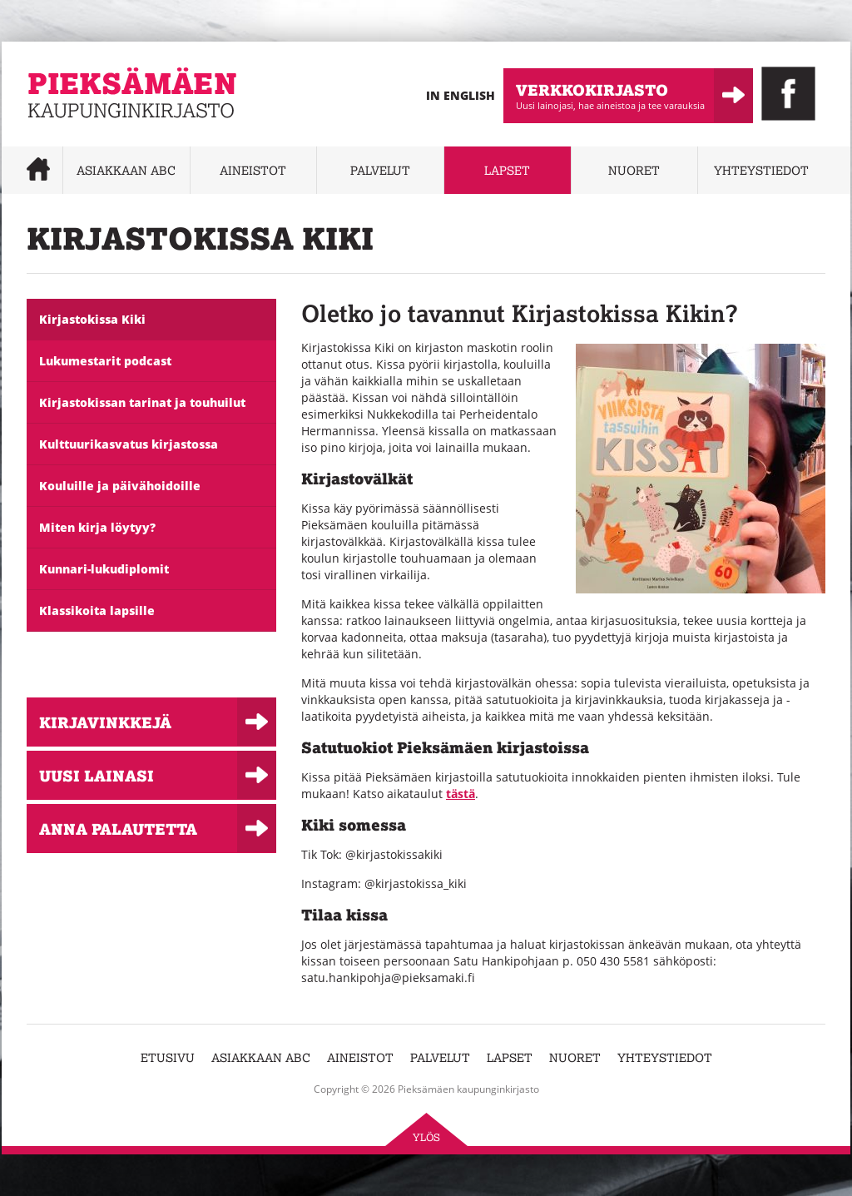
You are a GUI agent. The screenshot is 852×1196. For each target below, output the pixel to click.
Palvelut (380, 170)
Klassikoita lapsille (97, 610)
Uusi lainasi (96, 775)
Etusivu (168, 1057)
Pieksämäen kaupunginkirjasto (112, 129)
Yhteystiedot (761, 170)
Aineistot (253, 170)
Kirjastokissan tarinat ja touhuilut (142, 402)
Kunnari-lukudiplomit (104, 569)
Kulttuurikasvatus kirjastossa (128, 444)
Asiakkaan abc (126, 170)
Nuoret (634, 170)
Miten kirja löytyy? (97, 527)
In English (460, 95)
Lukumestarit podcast (105, 361)
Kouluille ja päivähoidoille (120, 486)
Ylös (426, 1137)
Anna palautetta (118, 828)
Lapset (507, 170)
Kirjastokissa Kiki (92, 319)
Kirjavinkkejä (105, 722)
